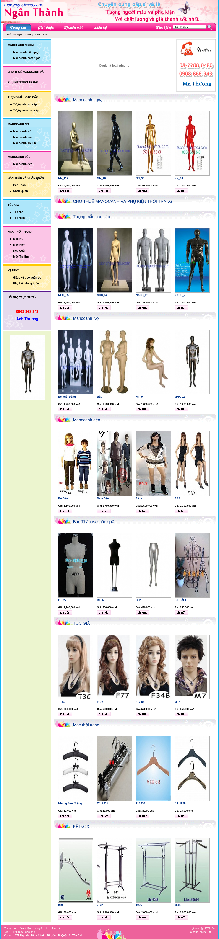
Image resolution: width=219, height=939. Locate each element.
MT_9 (139, 396)
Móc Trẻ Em (21, 256)
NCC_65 (63, 295)
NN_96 (140, 178)
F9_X (139, 498)
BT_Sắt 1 (180, 600)
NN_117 (63, 178)
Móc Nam (19, 244)
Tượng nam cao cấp (26, 110)
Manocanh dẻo (22, 164)
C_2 (138, 600)
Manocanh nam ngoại (27, 58)
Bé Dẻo (63, 498)
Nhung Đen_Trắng (70, 803)
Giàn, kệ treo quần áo (27, 277)
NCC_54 (102, 295)
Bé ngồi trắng (67, 396)
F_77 (100, 701)
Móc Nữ (18, 238)
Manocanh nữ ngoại (26, 52)
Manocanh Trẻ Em (25, 143)
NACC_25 (142, 295)
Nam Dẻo (103, 498)
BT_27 (62, 600)
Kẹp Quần (19, 250)
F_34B (140, 701)
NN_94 (179, 178)
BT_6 (100, 600)
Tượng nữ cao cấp (25, 104)
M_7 (177, 701)
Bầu (99, 396)
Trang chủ (10, 928)
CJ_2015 (102, 803)
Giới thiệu (25, 928)
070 (60, 905)
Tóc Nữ (18, 212)
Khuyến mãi (41, 928)
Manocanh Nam (23, 137)
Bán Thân (19, 185)
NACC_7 (180, 295)
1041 (178, 905)
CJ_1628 (180, 803)
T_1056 (140, 803)
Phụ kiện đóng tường (27, 283)
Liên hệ (56, 928)
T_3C (61, 701)
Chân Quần (20, 191)
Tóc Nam (19, 217)
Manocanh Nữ (22, 131)
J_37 (100, 905)
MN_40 (101, 178)
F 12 (177, 498)
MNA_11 (180, 396)
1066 (139, 905)
